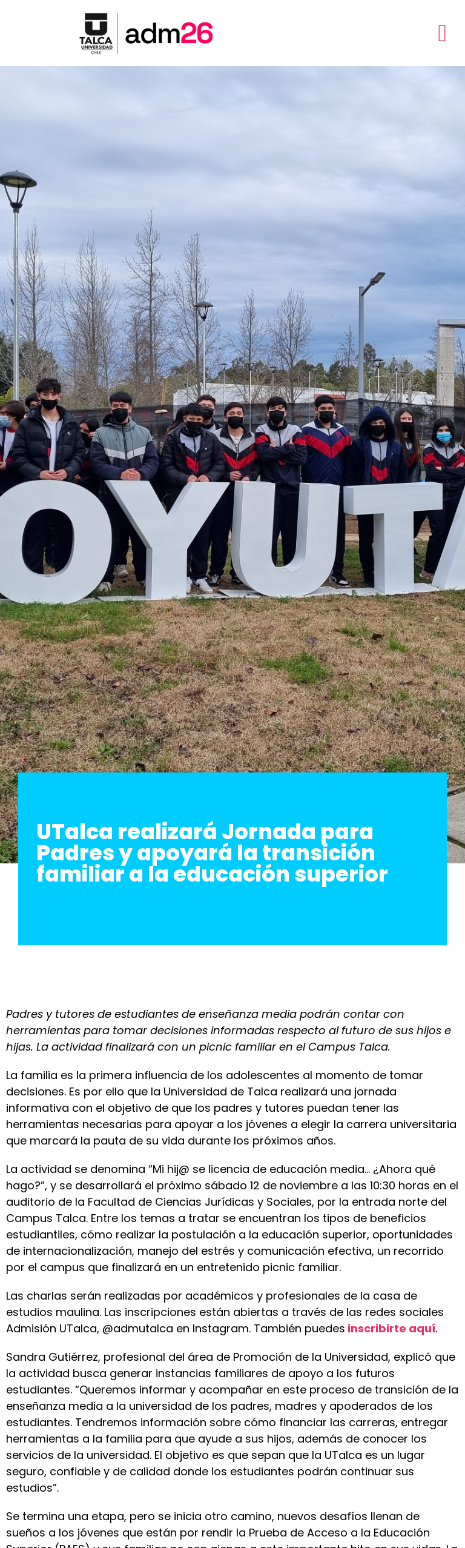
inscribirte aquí (391, 1328)
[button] (442, 33)
